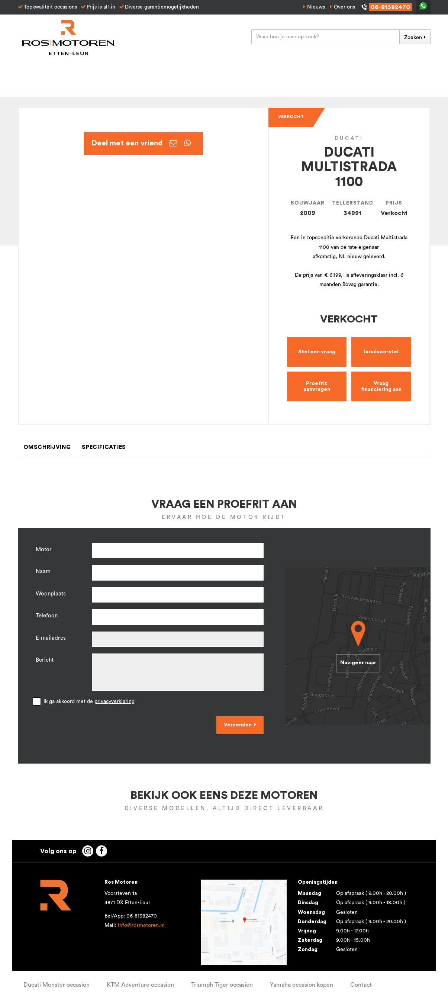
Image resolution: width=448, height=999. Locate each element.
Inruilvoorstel (381, 351)
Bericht (45, 660)
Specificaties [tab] (104, 447)
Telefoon (47, 616)
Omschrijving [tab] (47, 447)
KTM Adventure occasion (140, 985)
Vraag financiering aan (381, 386)
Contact (361, 985)
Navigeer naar (358, 662)
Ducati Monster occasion (56, 985)
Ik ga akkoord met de (89, 701)
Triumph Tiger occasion (222, 985)
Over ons (344, 7)
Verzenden (238, 724)
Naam (43, 571)
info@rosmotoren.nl (141, 925)
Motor (44, 549)
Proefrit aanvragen (316, 386)
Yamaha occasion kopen (301, 985)
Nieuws (316, 7)
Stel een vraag (316, 351)
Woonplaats (51, 594)
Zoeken (413, 37)
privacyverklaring (114, 701)
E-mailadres (51, 638)
